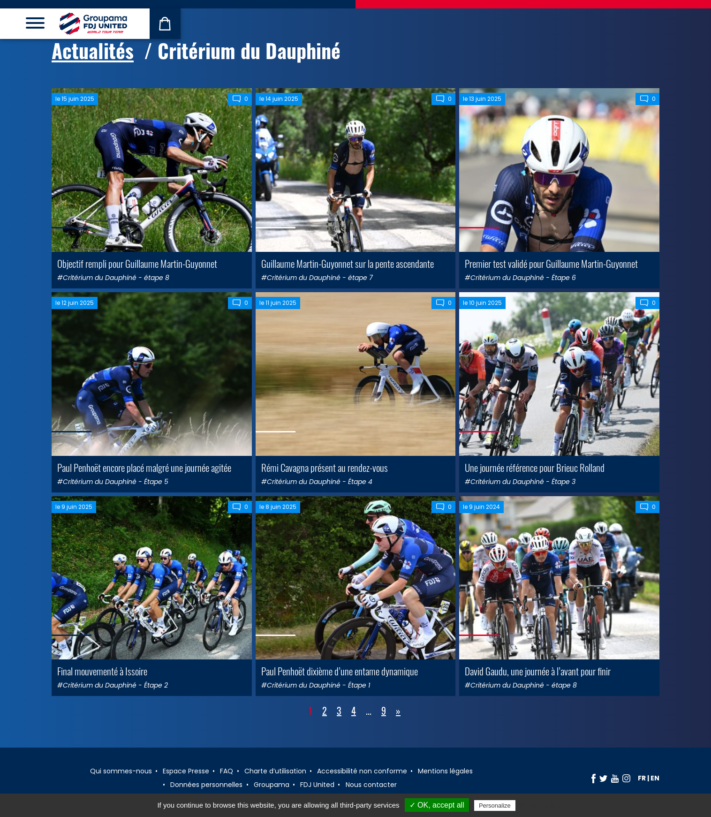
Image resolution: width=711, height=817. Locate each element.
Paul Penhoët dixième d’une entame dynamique (339, 671)
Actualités (93, 50)
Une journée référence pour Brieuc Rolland (535, 467)
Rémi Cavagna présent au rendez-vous (324, 467)
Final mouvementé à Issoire (102, 671)
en (654, 778)
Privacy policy (540, 805)
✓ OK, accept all (436, 805)
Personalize (495, 805)
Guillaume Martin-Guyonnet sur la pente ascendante (347, 263)
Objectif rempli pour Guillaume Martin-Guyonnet (137, 263)
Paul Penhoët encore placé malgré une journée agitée (144, 467)
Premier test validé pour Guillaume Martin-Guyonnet (551, 263)
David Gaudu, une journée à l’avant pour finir (538, 671)
